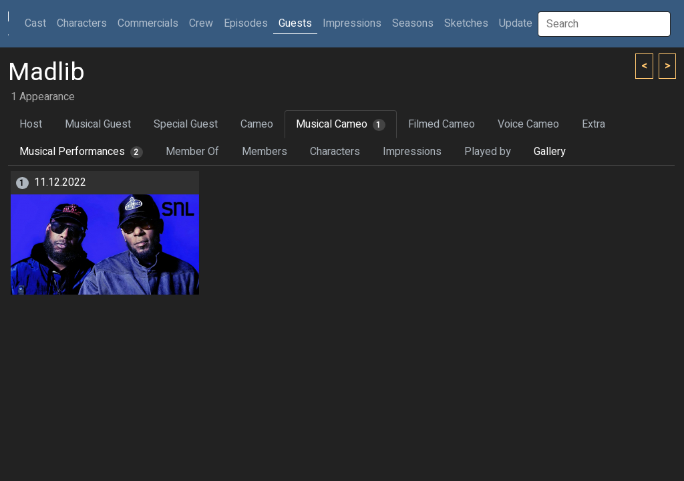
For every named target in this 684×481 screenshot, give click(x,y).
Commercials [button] (148, 23)
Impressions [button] (352, 23)
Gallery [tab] (550, 152)
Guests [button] (295, 23)
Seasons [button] (413, 23)
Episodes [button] (246, 23)
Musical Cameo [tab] (340, 124)
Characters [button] (82, 23)
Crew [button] (201, 23)
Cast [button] (38, 23)
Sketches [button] (466, 23)
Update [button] (515, 23)
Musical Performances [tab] (81, 152)
